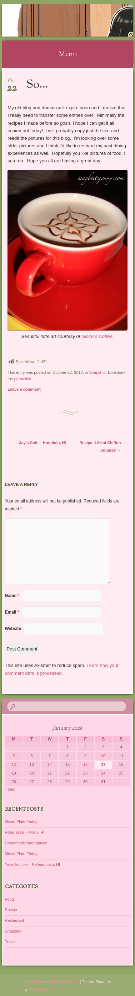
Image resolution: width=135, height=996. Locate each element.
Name (12, 595)
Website (13, 628)
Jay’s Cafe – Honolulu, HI (40, 442)
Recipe (11, 909)
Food (9, 899)
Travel (10, 942)
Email (12, 612)
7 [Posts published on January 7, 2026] (50, 756)
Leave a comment (24, 389)
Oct (12, 83)
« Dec (10, 789)
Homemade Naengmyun (26, 843)
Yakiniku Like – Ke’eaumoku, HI (32, 864)
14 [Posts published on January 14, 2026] (50, 764)
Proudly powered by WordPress (51, 982)
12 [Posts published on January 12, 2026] (13, 764)
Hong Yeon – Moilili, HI (25, 832)
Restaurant (14, 920)
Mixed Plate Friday (21, 821)
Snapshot (97, 372)
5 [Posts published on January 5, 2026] (14, 756)
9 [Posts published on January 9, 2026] (85, 756)
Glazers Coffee (96, 336)
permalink (22, 379)
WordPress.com (43, 989)
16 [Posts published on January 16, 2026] (85, 764)
